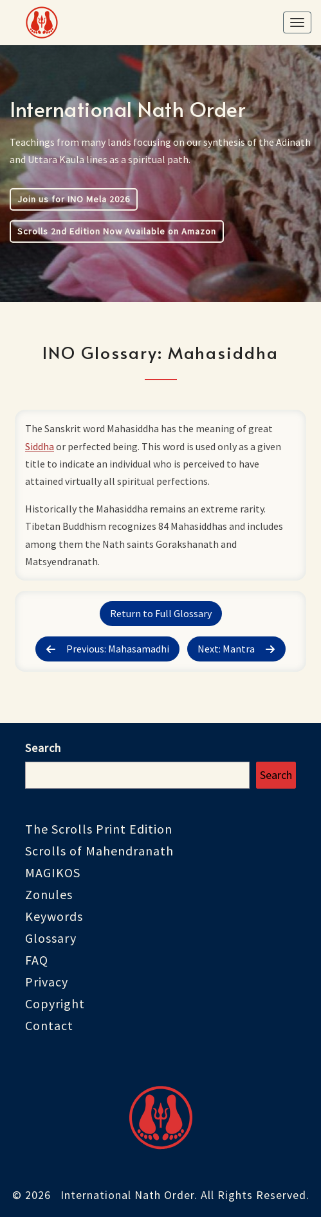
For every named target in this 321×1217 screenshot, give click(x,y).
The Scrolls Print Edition (98, 829)
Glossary (51, 938)
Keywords (54, 916)
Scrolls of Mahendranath (99, 851)
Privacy (46, 982)
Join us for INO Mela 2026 (73, 199)
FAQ (36, 960)
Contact (49, 1025)
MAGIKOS (52, 872)
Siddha (39, 446)
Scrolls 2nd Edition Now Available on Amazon (116, 231)
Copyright (55, 1003)
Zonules (49, 894)
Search (43, 747)
